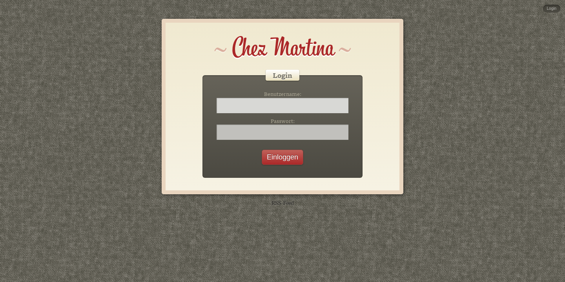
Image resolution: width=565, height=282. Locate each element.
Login (551, 8)
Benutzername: (282, 94)
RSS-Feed (282, 202)
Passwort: (283, 121)
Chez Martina (282, 47)
